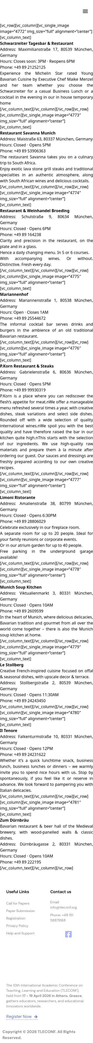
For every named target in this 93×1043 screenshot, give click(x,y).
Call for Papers (18, 903)
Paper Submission (20, 911)
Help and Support (20, 933)
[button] (85, 11)
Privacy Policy (17, 925)
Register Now (22, 1016)
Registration (15, 918)
